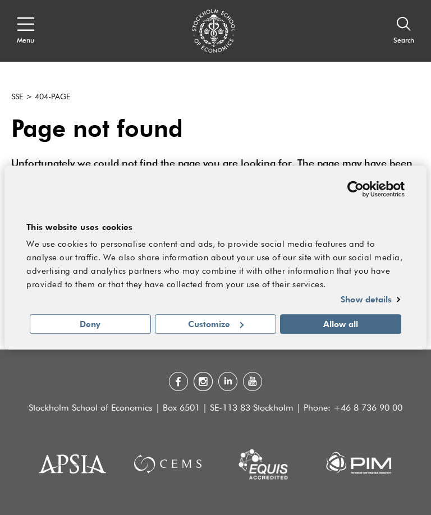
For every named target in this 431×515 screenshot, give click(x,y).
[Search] (404, 30)
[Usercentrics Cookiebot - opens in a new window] (355, 189)
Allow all (340, 323)
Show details (366, 299)
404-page (52, 97)
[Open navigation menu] (25, 30)
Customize (216, 323)
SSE (17, 97)
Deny (90, 323)
